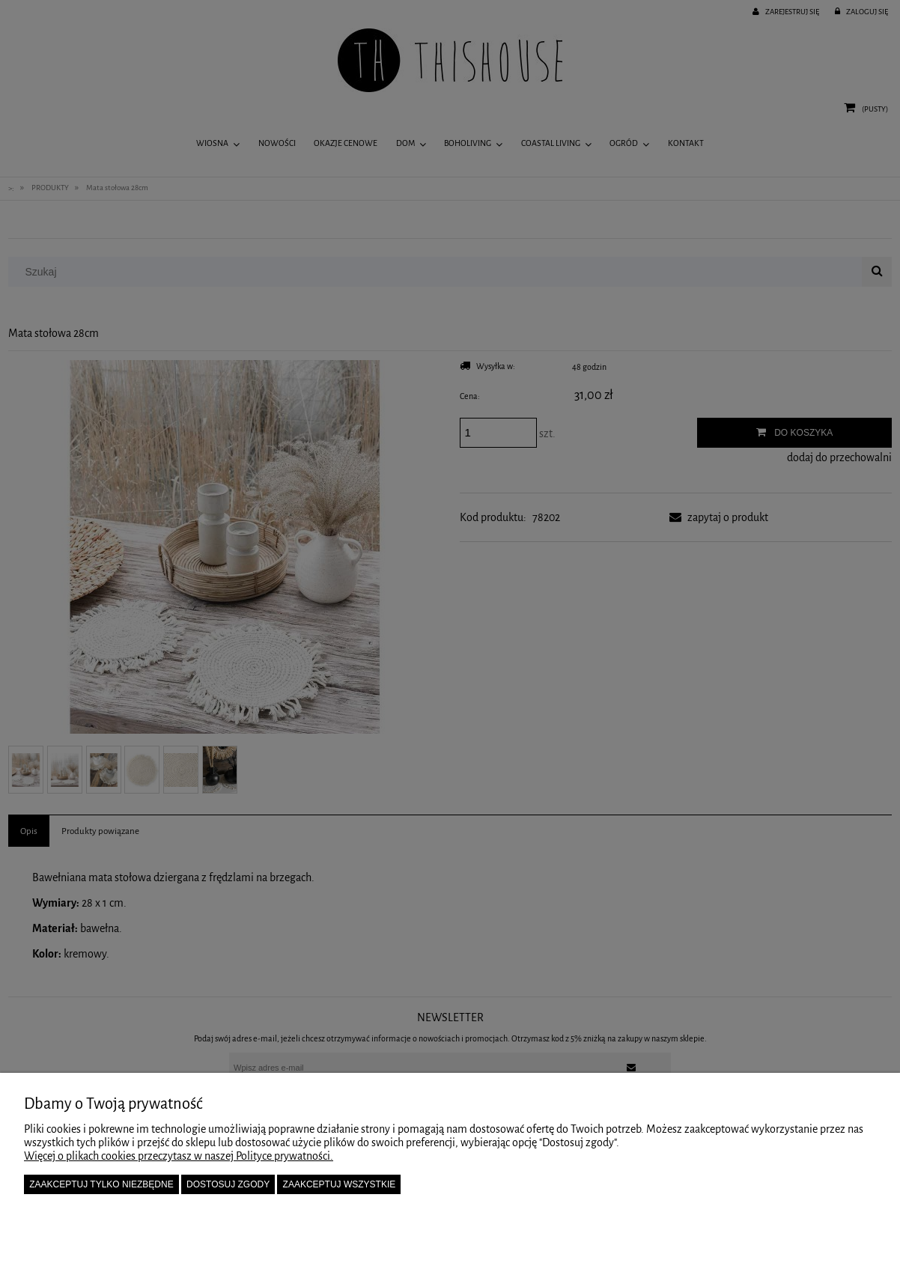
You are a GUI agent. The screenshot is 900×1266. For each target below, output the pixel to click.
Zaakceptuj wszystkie (339, 1184)
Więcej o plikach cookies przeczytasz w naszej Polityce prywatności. (178, 1156)
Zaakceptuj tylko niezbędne (101, 1184)
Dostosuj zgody (228, 1184)
